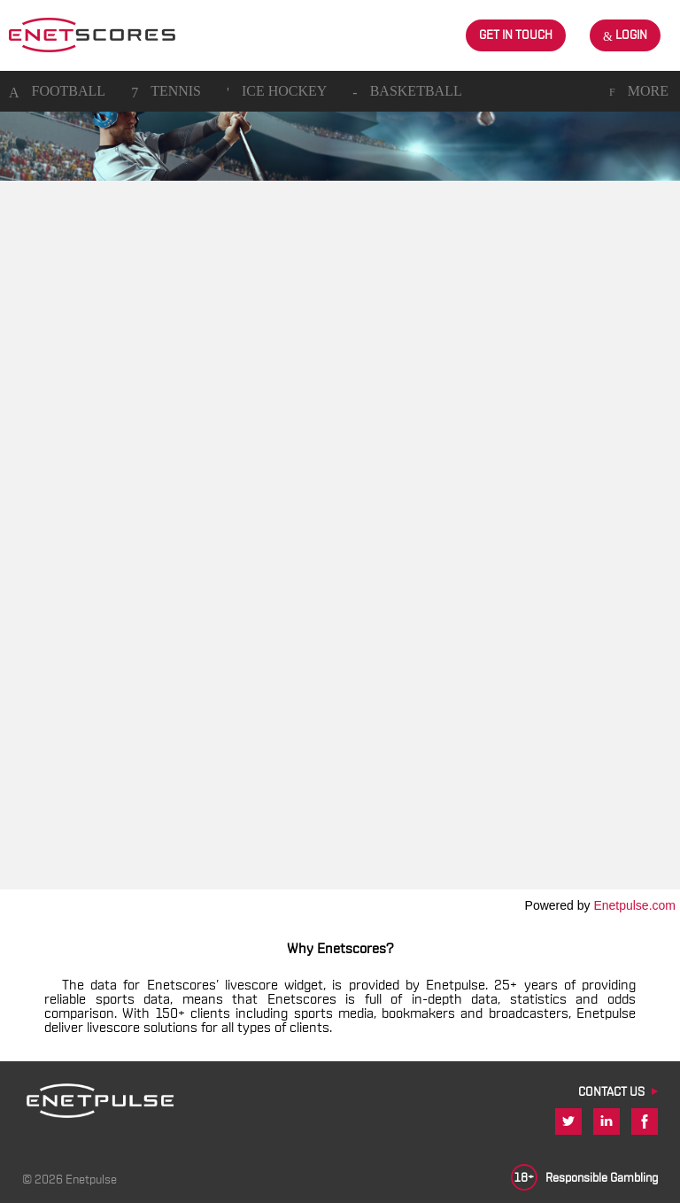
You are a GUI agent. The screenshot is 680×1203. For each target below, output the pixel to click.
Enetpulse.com (634, 905)
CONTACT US (611, 1092)
